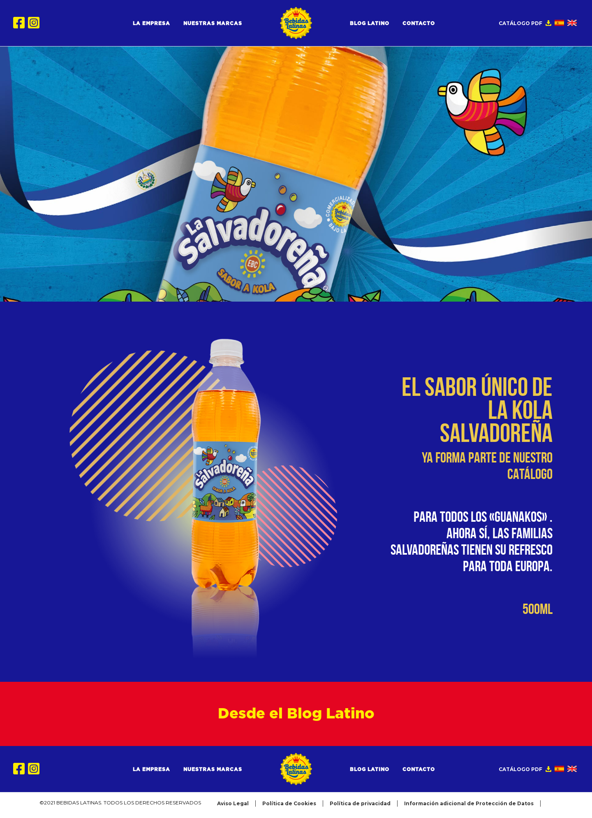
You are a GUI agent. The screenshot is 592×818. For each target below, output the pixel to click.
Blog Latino (369, 23)
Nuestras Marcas (212, 23)
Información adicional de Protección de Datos (469, 803)
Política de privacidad (360, 803)
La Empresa (151, 23)
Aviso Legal (233, 803)
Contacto (418, 23)
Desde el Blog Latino (296, 713)
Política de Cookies (289, 803)
